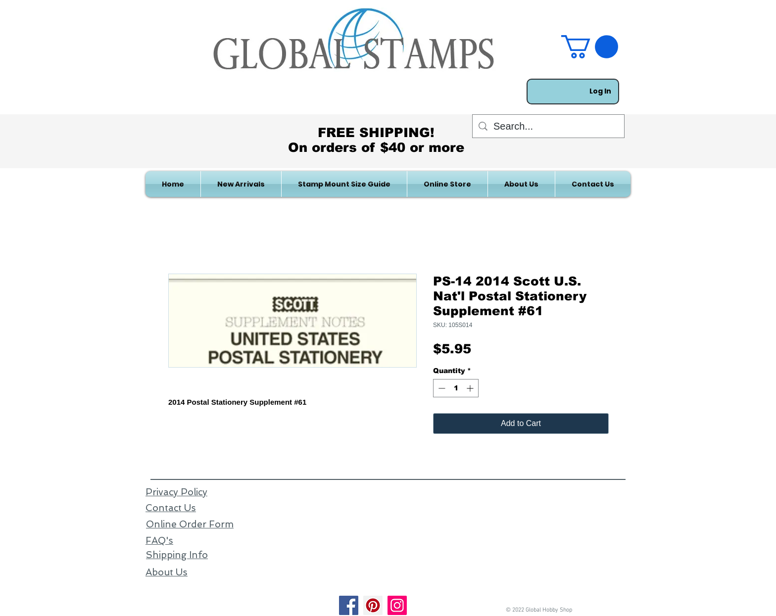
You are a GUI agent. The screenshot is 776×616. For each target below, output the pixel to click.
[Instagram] (397, 605)
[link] (589, 46)
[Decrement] (441, 388)
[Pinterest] (373, 605)
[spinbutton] (456, 388)
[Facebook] (348, 605)
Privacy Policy (176, 492)
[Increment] (471, 388)
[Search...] (548, 126)
